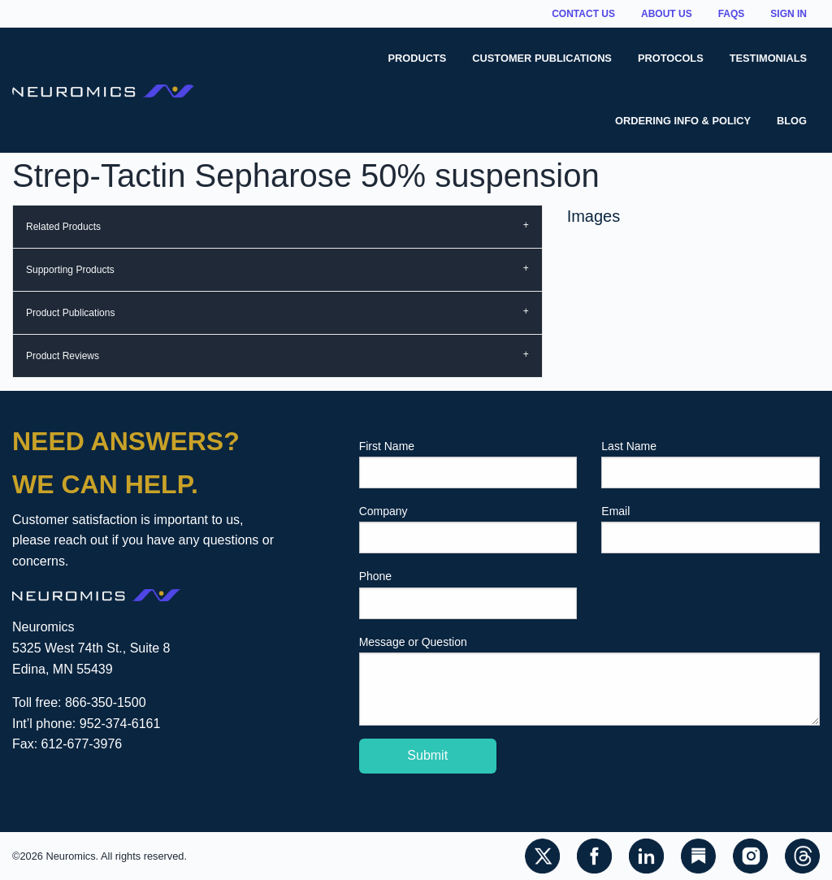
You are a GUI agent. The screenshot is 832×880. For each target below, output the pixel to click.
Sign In (788, 14)
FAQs (731, 14)
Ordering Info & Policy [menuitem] (683, 121)
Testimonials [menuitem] (768, 58)
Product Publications (70, 313)
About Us (666, 14)
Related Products (63, 226)
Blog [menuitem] (792, 121)
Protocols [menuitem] (671, 58)
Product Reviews (62, 356)
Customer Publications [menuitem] (542, 58)
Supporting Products (70, 269)
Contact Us (583, 14)
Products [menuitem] (417, 58)
